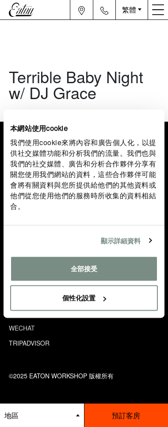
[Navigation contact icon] (104, 9)
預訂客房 (126, 415)
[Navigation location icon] (81, 9)
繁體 (129, 9)
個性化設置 (84, 297)
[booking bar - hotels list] (42, 415)
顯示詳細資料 (121, 240)
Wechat (22, 327)
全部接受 (84, 268)
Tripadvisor (29, 343)
